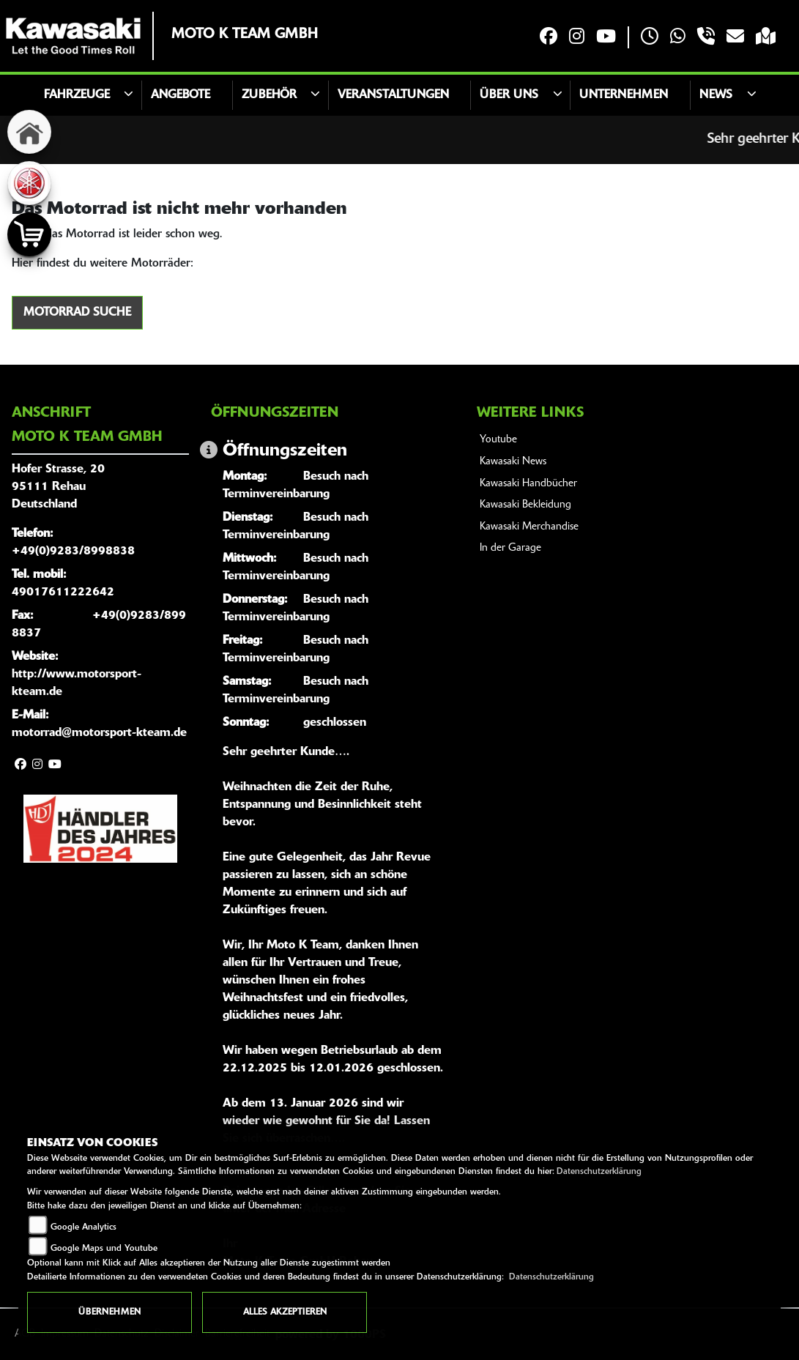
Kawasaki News (513, 461)
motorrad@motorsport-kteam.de (99, 733)
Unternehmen (623, 95)
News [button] (715, 95)
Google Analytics (83, 1227)
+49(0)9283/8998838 (73, 551)
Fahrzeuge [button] (77, 95)
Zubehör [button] (269, 95)
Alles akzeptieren (285, 1312)
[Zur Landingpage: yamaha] (29, 183)
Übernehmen (109, 1312)
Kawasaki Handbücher (528, 483)
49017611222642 (63, 592)
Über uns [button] (509, 95)
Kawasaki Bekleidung (525, 504)
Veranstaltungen (393, 95)
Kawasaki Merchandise (529, 526)
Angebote (180, 95)
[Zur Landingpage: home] (29, 132)
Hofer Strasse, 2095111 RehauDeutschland (58, 487)
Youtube (498, 439)
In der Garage (510, 548)
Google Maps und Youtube (104, 1248)
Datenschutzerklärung (599, 1171)
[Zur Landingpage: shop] (29, 234)
